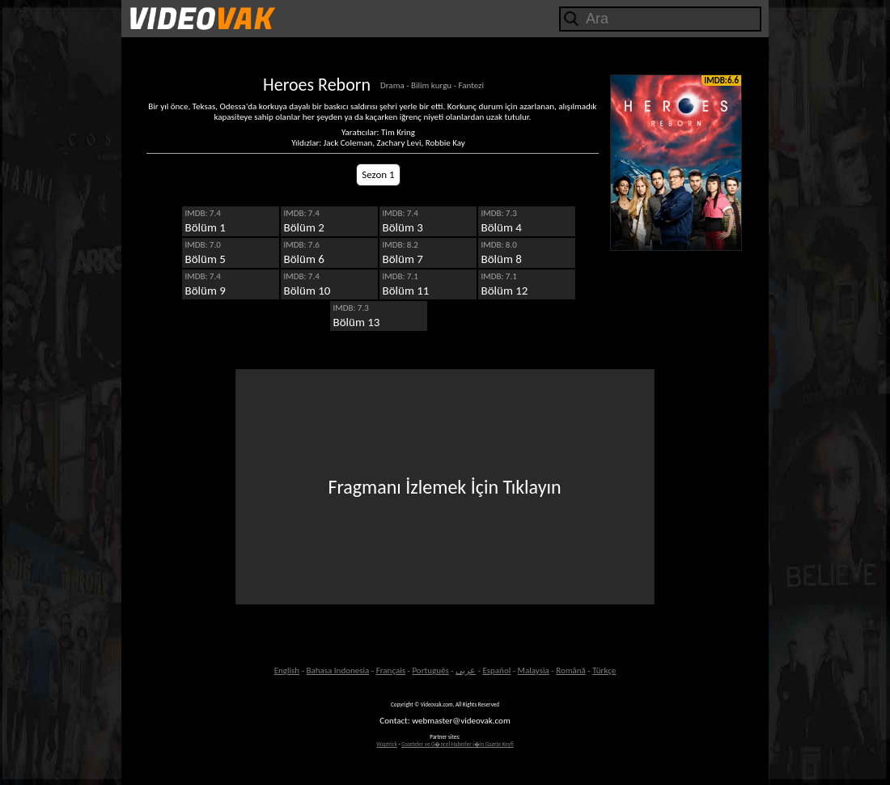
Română (571, 670)
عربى (466, 670)
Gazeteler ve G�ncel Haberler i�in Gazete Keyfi (457, 744)
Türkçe (604, 670)
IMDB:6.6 (721, 80)
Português (430, 670)
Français (390, 670)
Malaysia (533, 670)
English (286, 670)
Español (496, 670)
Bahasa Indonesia (337, 670)
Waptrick (386, 744)
